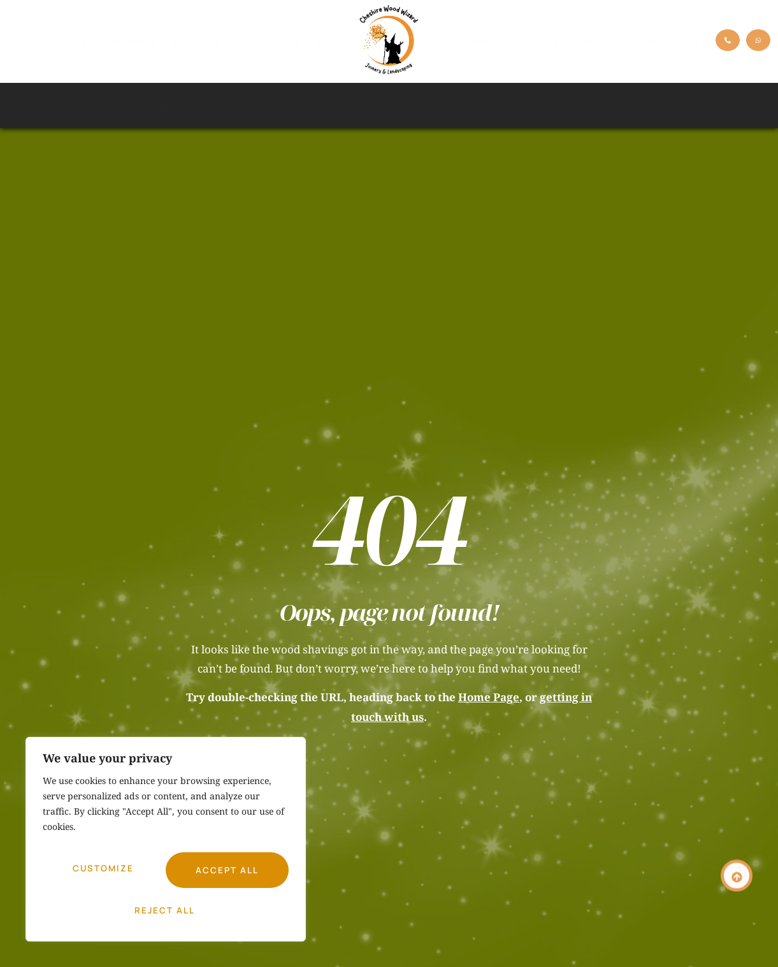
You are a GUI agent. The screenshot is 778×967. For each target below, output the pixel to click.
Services (203, 41)
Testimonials (578, 41)
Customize (102, 874)
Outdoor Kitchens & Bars (557, 105)
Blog (330, 41)
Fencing (224, 105)
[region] (165, 845)
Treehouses (291, 105)
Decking (105, 105)
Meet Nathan (118, 41)
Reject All (225, 874)
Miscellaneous (665, 105)
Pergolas (165, 105)
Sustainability (482, 41)
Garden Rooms (366, 105)
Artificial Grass (447, 105)
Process (276, 41)
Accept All (166, 910)
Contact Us (666, 41)
